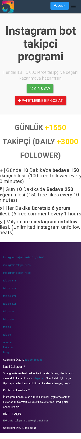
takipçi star (10, 280)
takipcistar (9, 303)
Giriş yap (40, 89)
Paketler (8, 347)
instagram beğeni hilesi (17, 272)
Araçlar (7, 342)
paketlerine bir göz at (40, 100)
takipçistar (9, 296)
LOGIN (59, 5)
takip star (9, 319)
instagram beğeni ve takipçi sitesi (23, 257)
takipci (7, 326)
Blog (6, 352)
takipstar (8, 311)
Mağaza (38, 378)
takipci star (10, 288)
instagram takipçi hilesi (17, 265)
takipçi (7, 334)
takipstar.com (33, 359)
